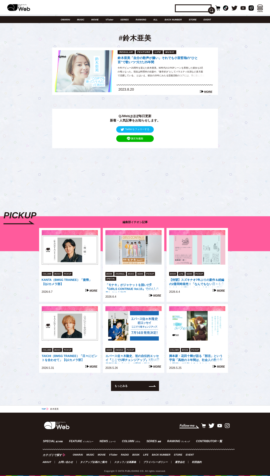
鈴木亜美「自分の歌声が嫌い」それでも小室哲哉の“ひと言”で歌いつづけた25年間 (158, 60)
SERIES (124, 19)
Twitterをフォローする (135, 129)
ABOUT (47, 461)
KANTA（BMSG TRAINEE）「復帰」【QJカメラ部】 (68, 282)
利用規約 (197, 461)
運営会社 (180, 461)
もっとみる (121, 385)
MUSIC (80, 19)
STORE (193, 19)
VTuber (109, 19)
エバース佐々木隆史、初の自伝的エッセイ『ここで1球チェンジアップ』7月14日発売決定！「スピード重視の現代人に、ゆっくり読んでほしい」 (132, 358)
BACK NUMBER (173, 19)
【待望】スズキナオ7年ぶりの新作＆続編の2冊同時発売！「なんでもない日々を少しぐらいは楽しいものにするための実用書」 (196, 282)
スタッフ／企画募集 (125, 461)
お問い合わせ (65, 461)
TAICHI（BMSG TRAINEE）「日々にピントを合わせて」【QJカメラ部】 (68, 358)
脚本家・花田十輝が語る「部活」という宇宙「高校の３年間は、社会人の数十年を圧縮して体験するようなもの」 (196, 358)
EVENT (207, 19)
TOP (44, 408)
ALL (155, 19)
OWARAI (65, 19)
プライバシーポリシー (155, 461)
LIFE (145, 453)
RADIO (124, 453)
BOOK (135, 453)
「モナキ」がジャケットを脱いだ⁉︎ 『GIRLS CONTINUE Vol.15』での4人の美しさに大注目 (132, 287)
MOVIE (95, 19)
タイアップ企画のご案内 (93, 461)
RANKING (141, 19)
